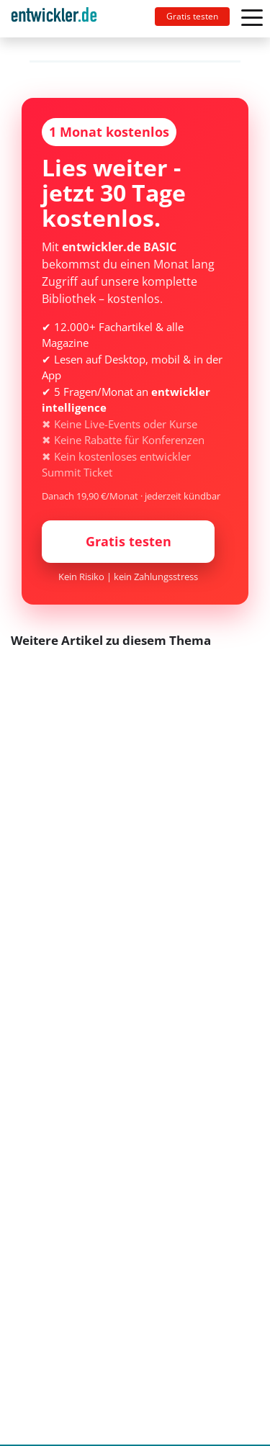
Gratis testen (192, 16)
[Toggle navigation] (60, 18)
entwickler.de (54, 21)
